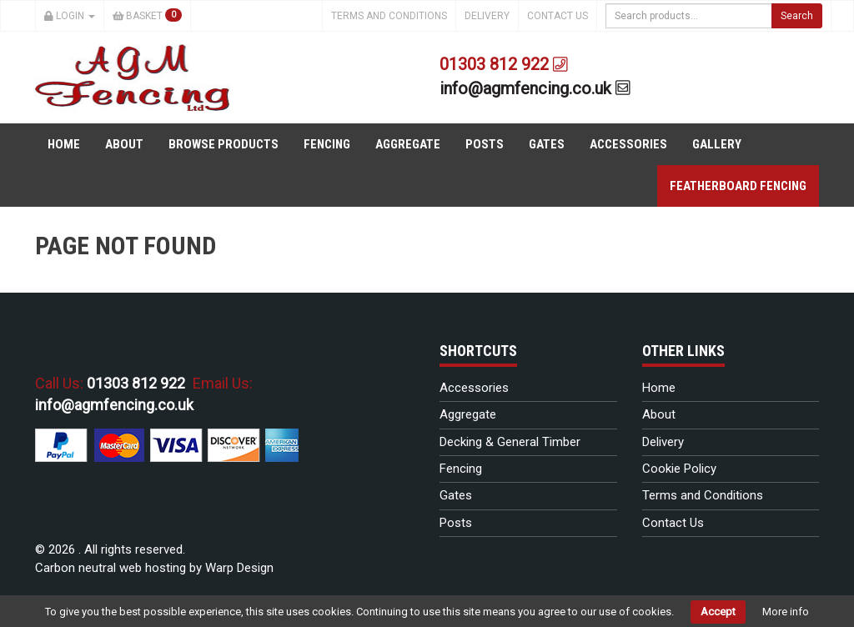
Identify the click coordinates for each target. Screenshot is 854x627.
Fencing (327, 144)
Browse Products (223, 144)
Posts (484, 144)
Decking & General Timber (510, 441)
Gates (547, 144)
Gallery (716, 144)
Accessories (628, 144)
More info (785, 611)
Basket (148, 15)
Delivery (487, 16)
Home (64, 144)
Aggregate (407, 144)
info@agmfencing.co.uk (535, 88)
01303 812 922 (504, 64)
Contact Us (557, 16)
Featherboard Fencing (738, 185)
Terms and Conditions (389, 16)
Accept (718, 611)
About (124, 144)
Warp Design (239, 567)
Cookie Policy (679, 468)
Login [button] (69, 16)
